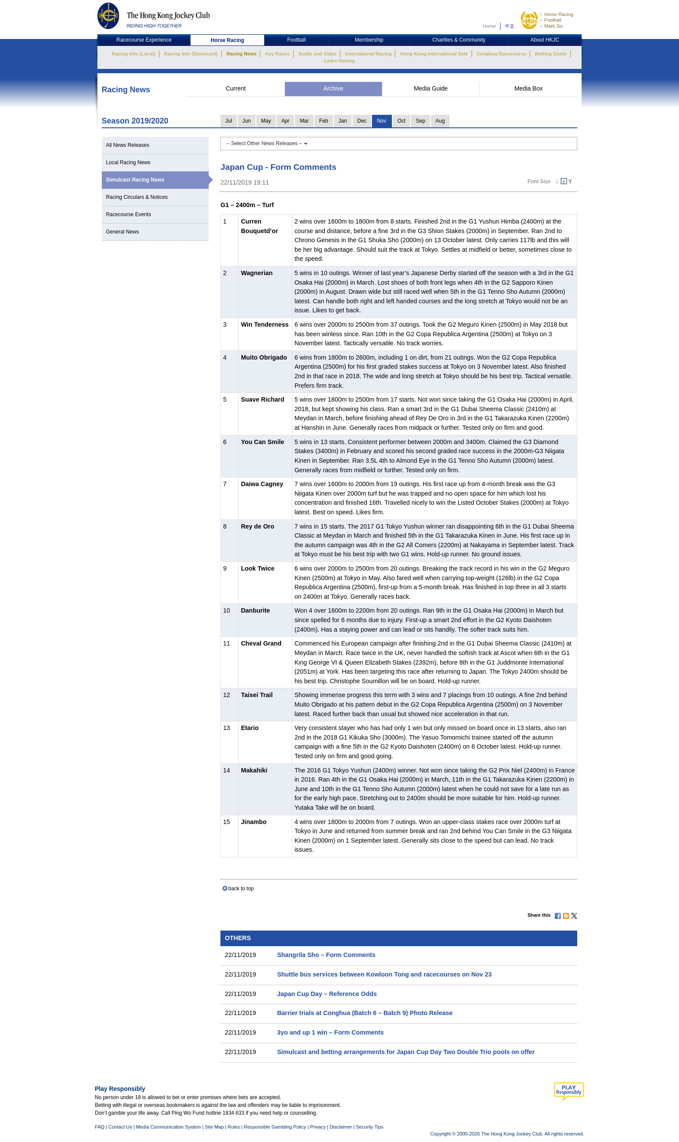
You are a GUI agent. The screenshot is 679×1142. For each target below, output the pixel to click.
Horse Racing (558, 14)
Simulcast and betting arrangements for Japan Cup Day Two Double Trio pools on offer (406, 1051)
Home (489, 26)
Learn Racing (339, 60)
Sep (420, 121)
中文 (509, 26)
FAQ (99, 1126)
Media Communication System (168, 1126)
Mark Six (553, 26)
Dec (361, 121)
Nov (381, 121)
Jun (246, 121)
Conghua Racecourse (502, 53)
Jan (343, 121)
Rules (234, 1126)
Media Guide (431, 88)
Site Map (214, 1126)
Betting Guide (550, 53)
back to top (241, 889)
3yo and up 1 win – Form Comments (330, 1032)
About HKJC (544, 40)
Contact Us (120, 1126)
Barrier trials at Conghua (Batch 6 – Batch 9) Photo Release (365, 1012)
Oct (402, 121)
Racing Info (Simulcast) (191, 53)
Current (236, 88)
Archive (333, 88)
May (266, 121)
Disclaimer (341, 1126)
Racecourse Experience (143, 40)
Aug (440, 121)
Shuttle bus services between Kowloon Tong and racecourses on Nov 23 (384, 974)
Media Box (528, 88)
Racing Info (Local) (133, 53)
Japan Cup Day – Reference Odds (327, 993)
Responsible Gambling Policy (275, 1126)
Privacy (318, 1126)
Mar (304, 121)
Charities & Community (458, 40)
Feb (323, 121)
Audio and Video (317, 53)
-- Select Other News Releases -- (266, 143)
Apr (285, 121)
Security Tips (369, 1126)
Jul (228, 121)
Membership (369, 40)
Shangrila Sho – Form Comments (326, 954)
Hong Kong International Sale (434, 53)
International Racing (368, 53)
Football (552, 20)
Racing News (241, 53)
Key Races (277, 53)
